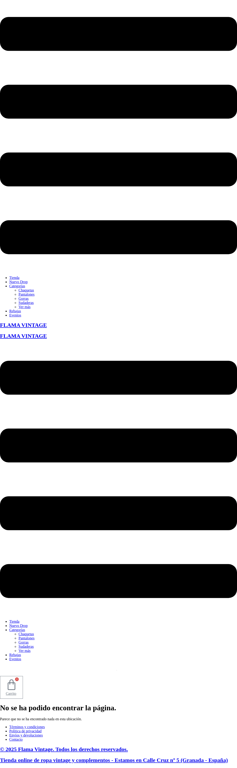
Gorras (24, 298)
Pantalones (26, 294)
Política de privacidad (25, 731)
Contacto (16, 739)
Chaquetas (26, 290)
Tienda (14, 278)
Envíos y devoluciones (26, 735)
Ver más (25, 307)
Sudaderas (26, 303)
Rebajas (15, 311)
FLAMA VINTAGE (23, 325)
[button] (118, 136)
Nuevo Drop (18, 282)
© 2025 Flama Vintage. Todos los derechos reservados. (64, 749)
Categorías (17, 286)
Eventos (15, 315)
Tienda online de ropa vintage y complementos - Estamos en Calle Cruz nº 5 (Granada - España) (114, 760)
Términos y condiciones (27, 727)
